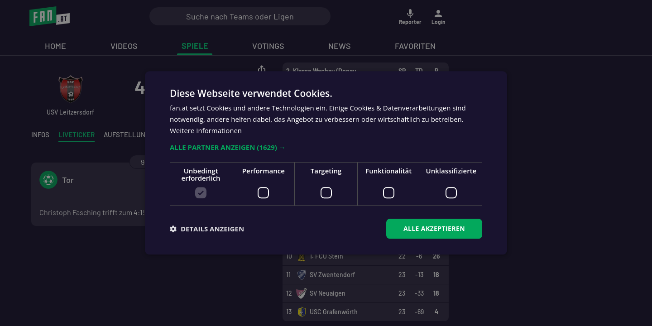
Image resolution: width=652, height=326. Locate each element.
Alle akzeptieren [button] (434, 228)
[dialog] (326, 163)
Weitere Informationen (206, 130)
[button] (326, 147)
